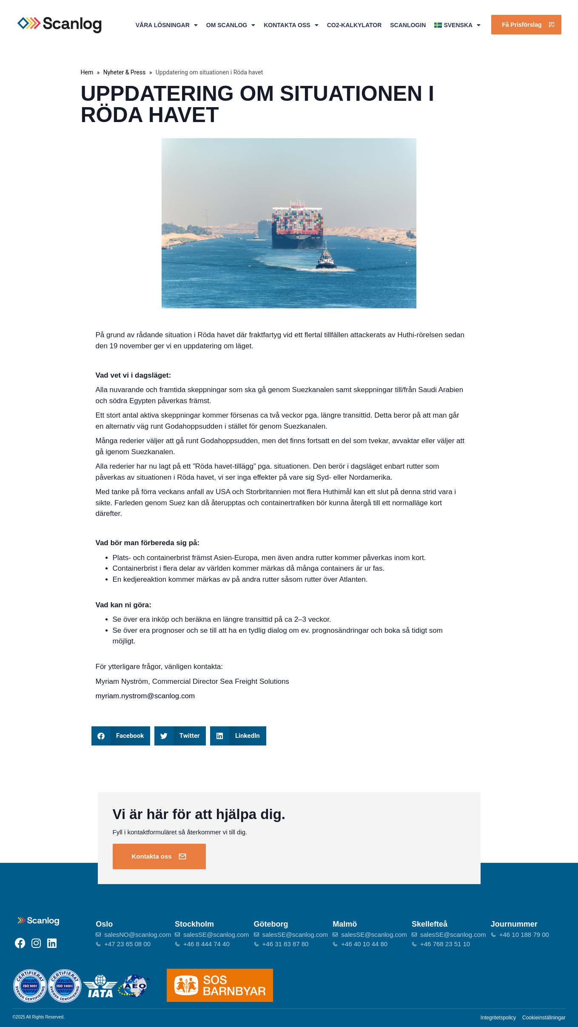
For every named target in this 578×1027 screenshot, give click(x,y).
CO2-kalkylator (354, 25)
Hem (87, 72)
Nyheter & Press (124, 72)
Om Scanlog (230, 25)
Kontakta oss (291, 25)
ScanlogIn (408, 25)
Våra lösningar (167, 25)
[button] (121, 735)
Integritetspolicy (498, 1018)
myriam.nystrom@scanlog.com (145, 696)
